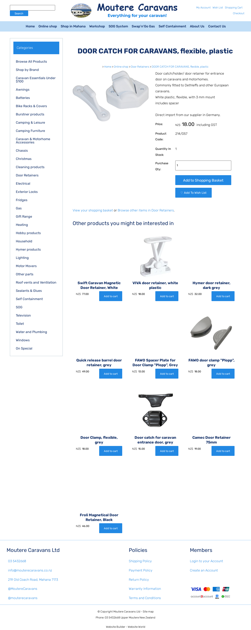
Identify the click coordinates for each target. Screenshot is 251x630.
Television (23, 315)
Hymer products (28, 249)
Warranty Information (145, 589)
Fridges (21, 200)
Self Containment (172, 26)
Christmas (23, 159)
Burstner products (30, 114)
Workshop (97, 26)
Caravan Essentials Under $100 (36, 79)
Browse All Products (31, 61)
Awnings (22, 90)
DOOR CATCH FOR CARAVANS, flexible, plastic (180, 66)
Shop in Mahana (73, 26)
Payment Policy (140, 570)
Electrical (23, 183)
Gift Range (24, 216)
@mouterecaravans (22, 598)
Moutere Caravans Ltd (126, 611)
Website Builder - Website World (125, 626)
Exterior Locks (27, 192)
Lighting (22, 258)
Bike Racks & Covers (31, 106)
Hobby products (28, 233)
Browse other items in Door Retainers (146, 210)
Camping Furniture (30, 131)
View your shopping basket (93, 210)
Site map (148, 611)
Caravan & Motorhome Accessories (33, 140)
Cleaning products (30, 167)
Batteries (23, 98)
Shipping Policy (140, 561)
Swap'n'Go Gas (143, 26)
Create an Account (204, 570)
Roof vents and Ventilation (36, 282)
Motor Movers (26, 266)
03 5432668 (17, 561)
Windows (23, 340)
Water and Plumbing (31, 332)
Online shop (47, 26)
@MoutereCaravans (22, 589)
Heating (22, 225)
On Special (24, 348)
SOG (19, 307)
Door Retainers (27, 175)
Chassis (22, 151)
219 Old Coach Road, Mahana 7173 (33, 580)
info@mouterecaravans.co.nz (30, 570)
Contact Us (217, 26)
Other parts (24, 274)
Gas (19, 208)
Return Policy (139, 580)
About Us (197, 26)
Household (24, 241)
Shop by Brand (27, 70)
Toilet (20, 324)
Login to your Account (206, 561)
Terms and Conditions (145, 598)
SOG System (118, 26)
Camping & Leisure (30, 122)
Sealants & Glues (29, 291)
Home (30, 26)
